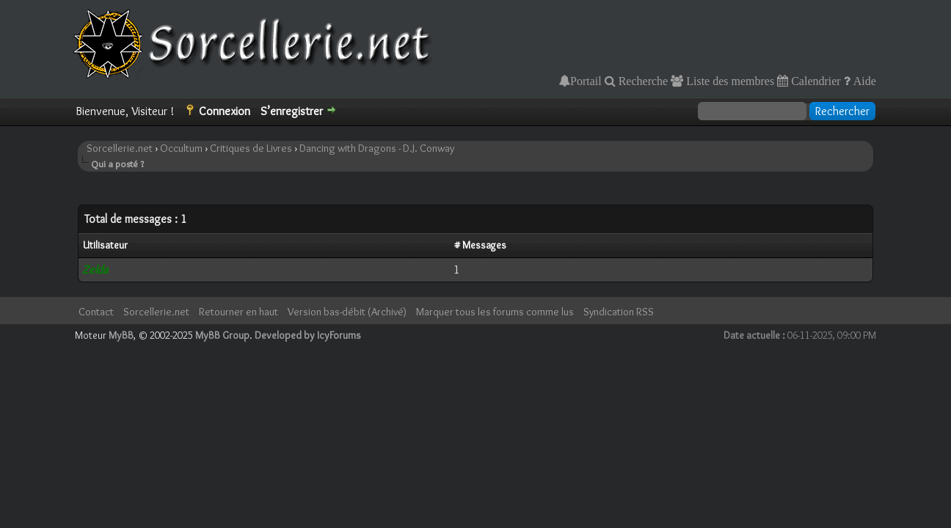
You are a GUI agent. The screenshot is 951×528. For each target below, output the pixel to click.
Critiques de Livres (251, 148)
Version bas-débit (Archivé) (347, 311)
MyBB (121, 335)
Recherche (642, 81)
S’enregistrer (291, 111)
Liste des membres (728, 81)
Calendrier (814, 81)
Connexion (224, 111)
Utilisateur (105, 245)
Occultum (181, 148)
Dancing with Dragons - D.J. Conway (376, 148)
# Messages (480, 245)
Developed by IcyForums (308, 335)
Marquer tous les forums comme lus (495, 311)
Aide (863, 81)
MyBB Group (222, 335)
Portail (586, 81)
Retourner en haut (238, 311)
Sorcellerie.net (120, 148)
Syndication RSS (618, 311)
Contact (96, 311)
